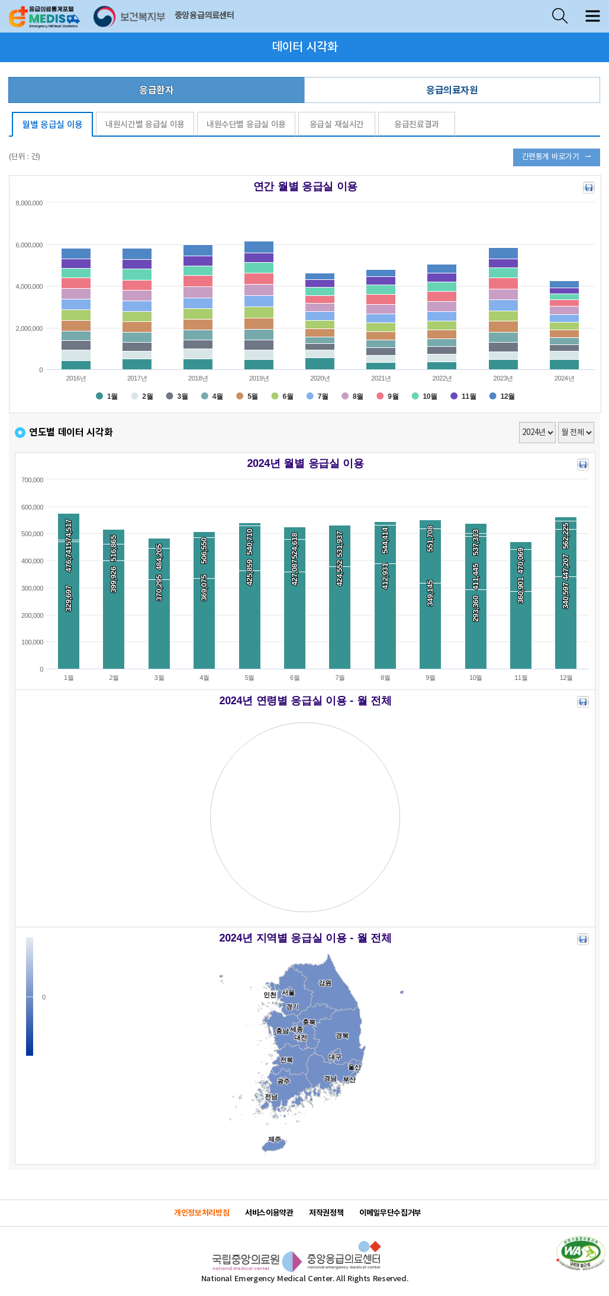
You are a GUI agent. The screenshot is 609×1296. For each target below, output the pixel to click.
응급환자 (156, 90)
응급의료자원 (452, 90)
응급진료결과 (416, 125)
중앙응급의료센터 (204, 16)
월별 (52, 125)
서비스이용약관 (269, 1213)
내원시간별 (145, 125)
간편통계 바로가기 (550, 157)
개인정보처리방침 (201, 1213)
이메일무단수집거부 (390, 1213)
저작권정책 (326, 1213)
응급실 (337, 125)
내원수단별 (246, 125)
